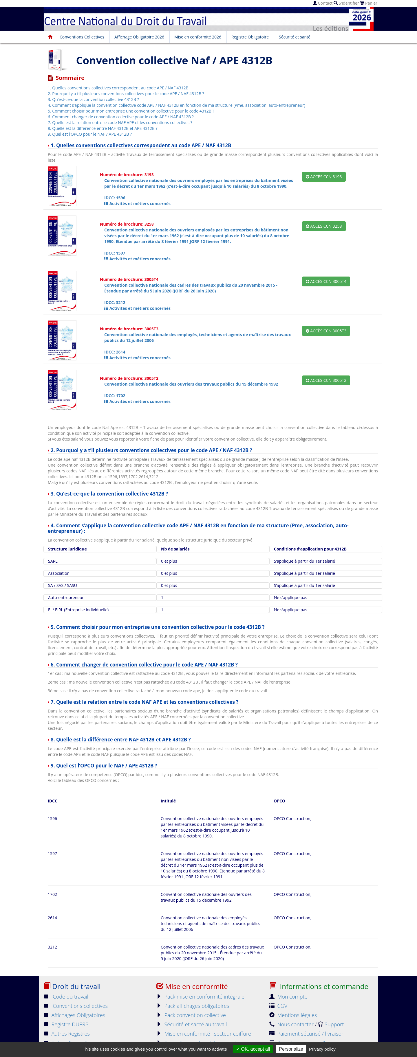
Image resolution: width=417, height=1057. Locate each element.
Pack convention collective (191, 1015)
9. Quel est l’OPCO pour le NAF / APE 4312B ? (90, 134)
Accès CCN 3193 (324, 176)
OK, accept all (253, 1049)
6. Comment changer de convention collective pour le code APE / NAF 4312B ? (121, 116)
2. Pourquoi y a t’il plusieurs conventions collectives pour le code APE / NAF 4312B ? (126, 93)
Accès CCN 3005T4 (326, 281)
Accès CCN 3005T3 (326, 331)
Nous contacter (292, 1024)
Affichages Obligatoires (74, 1015)
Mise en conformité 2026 (197, 37)
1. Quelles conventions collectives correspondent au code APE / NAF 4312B (118, 88)
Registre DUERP (66, 1024)
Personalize (291, 1049)
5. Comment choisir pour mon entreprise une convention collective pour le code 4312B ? (131, 111)
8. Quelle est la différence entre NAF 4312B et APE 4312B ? (103, 128)
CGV (278, 1005)
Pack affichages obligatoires (192, 1005)
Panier (368, 3)
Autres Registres (66, 1033)
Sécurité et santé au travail (191, 1024)
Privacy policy (322, 1049)
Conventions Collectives (82, 37)
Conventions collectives (75, 1005)
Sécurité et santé (294, 37)
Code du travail (65, 996)
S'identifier (346, 3)
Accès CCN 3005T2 (326, 380)
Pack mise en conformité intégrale (200, 996)
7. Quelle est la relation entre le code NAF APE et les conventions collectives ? (120, 122)
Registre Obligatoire (250, 37)
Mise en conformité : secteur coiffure (203, 1033)
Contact (322, 3)
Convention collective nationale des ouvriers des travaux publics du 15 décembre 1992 (191, 384)
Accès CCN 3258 (324, 226)
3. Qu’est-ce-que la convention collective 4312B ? (93, 99)
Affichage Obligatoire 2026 (139, 37)
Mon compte (288, 996)
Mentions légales (293, 1015)
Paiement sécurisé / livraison (307, 1033)
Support (331, 1024)
